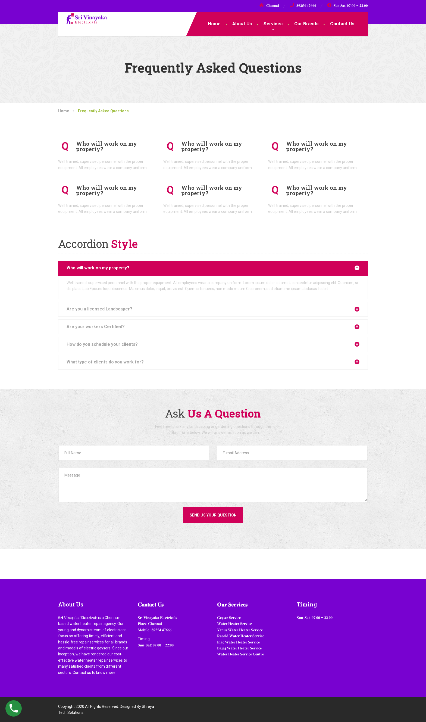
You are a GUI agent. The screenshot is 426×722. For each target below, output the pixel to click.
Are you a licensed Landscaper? (99, 309)
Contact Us (342, 23)
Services (273, 23)
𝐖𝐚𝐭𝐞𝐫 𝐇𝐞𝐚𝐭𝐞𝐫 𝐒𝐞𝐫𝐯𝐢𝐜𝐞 (234, 623)
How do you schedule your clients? (102, 344)
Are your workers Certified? (96, 326)
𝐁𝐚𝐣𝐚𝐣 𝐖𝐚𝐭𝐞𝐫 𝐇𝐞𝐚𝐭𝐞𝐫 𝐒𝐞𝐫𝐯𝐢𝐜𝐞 (239, 648)
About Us (242, 23)
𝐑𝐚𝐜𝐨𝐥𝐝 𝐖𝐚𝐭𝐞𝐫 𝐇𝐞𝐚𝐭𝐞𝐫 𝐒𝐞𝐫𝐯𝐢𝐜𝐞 (240, 636)
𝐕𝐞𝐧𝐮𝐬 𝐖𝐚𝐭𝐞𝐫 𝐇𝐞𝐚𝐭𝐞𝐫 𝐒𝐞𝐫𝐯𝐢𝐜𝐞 (240, 630)
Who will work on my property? (98, 267)
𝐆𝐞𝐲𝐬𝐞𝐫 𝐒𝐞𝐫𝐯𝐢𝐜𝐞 (229, 617)
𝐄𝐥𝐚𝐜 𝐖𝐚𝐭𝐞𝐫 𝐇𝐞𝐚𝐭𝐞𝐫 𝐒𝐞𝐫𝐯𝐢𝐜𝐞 (238, 642)
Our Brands (306, 23)
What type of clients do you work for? (105, 362)
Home (214, 23)
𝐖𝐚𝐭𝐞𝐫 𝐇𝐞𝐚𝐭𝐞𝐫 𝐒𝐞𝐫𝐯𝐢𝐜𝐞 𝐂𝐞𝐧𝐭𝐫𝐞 (240, 654)
